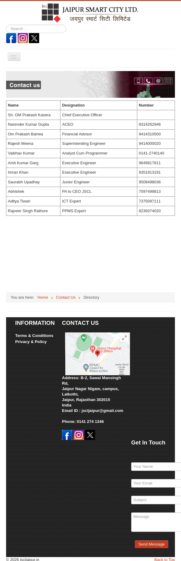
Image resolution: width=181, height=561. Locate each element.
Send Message (151, 544)
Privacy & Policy (31, 341)
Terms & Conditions (34, 335)
